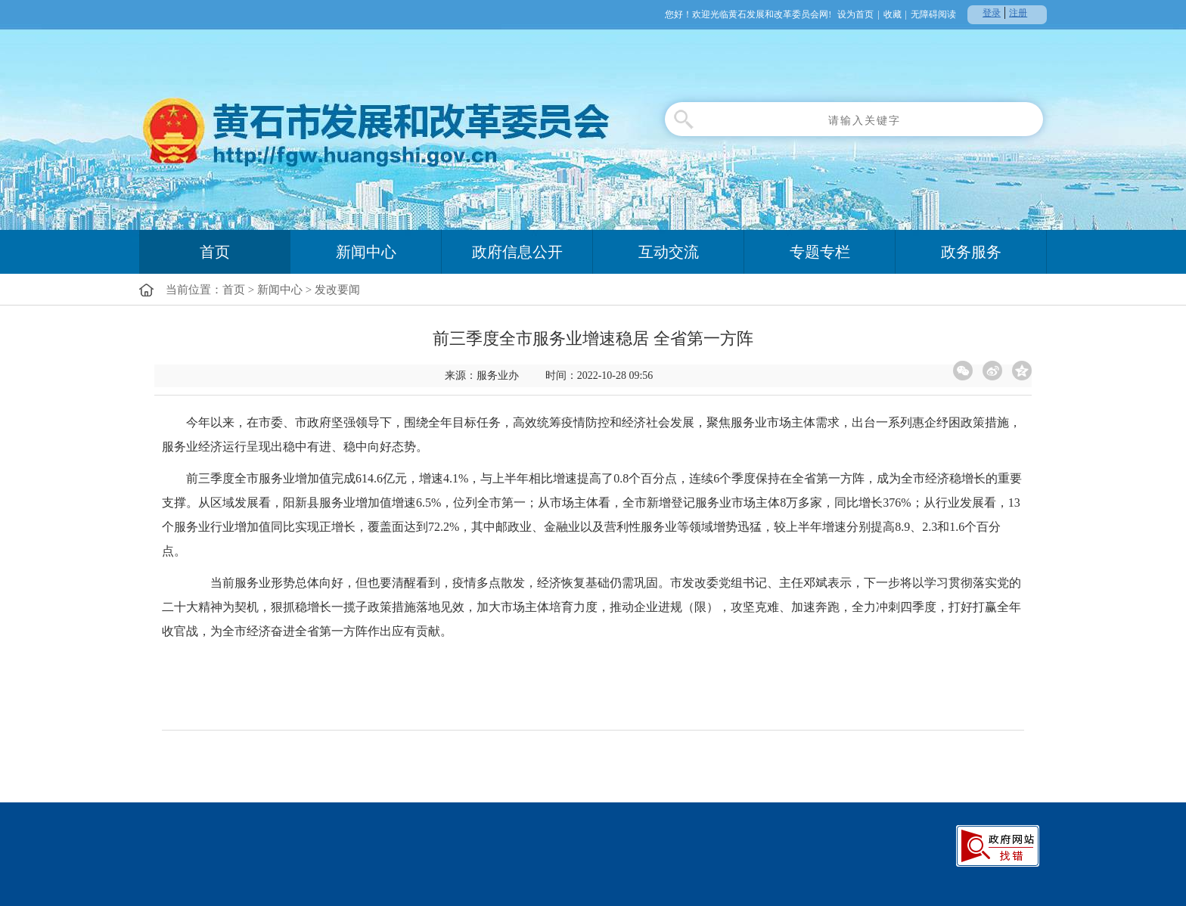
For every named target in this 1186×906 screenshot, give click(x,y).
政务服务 (971, 252)
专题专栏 (820, 252)
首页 (215, 252)
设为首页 (855, 14)
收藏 (892, 14)
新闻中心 (366, 252)
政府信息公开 (517, 252)
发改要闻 (337, 290)
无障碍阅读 (933, 14)
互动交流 (668, 252)
